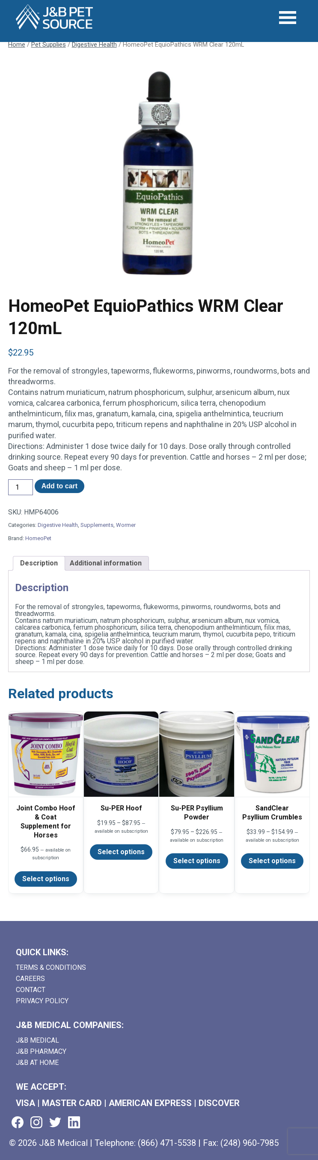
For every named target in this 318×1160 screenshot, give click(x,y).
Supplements (96, 525)
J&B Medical (37, 1040)
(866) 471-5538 (167, 1143)
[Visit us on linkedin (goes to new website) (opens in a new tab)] (74, 1123)
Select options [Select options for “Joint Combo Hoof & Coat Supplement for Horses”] (45, 879)
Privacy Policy (42, 1001)
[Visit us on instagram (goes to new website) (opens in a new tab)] (36, 1123)
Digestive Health (94, 44)
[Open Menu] (287, 18)
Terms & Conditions (51, 967)
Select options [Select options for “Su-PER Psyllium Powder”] (196, 861)
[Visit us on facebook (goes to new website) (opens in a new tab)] (17, 1123)
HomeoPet (38, 538)
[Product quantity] (20, 487)
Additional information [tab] (106, 563)
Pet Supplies (48, 44)
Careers (30, 979)
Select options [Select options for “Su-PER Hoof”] (121, 852)
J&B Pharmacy (41, 1051)
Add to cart (59, 486)
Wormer (126, 525)
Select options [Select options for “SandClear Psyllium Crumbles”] (272, 861)
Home (16, 44)
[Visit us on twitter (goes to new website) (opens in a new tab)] (55, 1123)
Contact (30, 990)
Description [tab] (39, 563)
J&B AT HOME (37, 1062)
